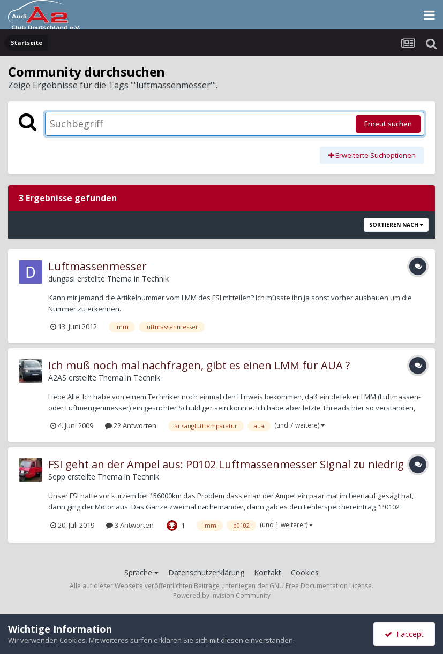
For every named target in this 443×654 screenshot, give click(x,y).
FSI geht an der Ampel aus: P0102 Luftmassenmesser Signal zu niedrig (226, 464)
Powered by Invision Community (222, 595)
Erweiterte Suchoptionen (372, 155)
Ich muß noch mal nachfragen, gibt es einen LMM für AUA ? (199, 365)
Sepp (56, 477)
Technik (155, 278)
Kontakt (267, 572)
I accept (404, 634)
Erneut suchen (388, 123)
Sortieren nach (396, 225)
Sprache (141, 572)
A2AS (57, 377)
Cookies (305, 572)
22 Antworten (130, 425)
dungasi (61, 278)
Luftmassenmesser (97, 266)
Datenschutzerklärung (206, 572)
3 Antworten (130, 525)
